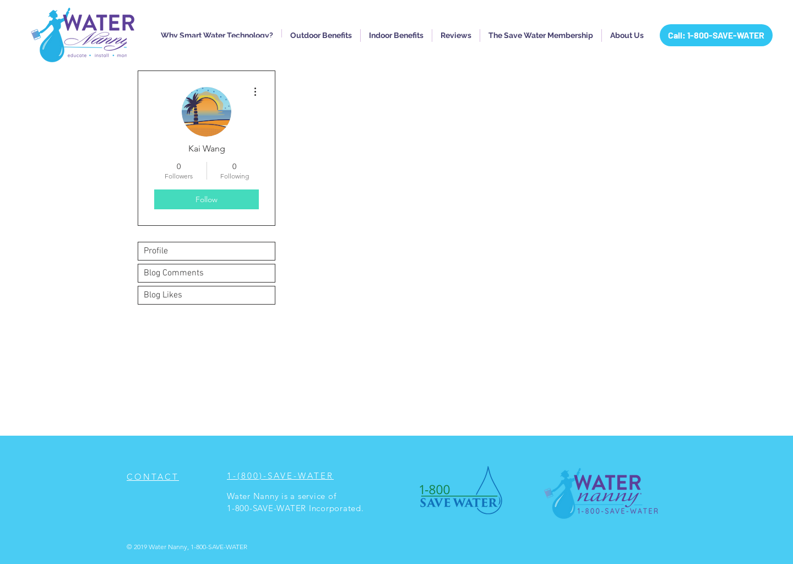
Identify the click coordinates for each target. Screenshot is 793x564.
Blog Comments (174, 273)
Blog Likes (163, 295)
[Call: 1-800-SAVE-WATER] (716, 35)
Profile (156, 251)
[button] (217, 35)
